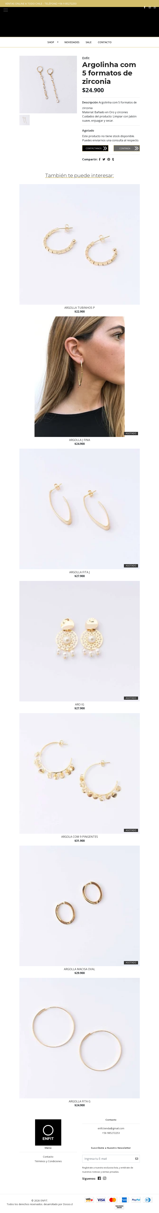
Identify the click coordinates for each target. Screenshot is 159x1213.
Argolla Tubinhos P (79, 307)
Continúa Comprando (125, 149)
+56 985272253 (111, 1133)
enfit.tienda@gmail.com (111, 1128)
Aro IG (79, 704)
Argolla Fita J (79, 572)
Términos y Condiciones (48, 1161)
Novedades (71, 42)
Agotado (88, 130)
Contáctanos (93, 148)
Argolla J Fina (79, 440)
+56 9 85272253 (67, 3)
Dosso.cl (68, 1203)
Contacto (105, 42)
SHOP (50, 42)
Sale (88, 42)
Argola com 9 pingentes (79, 837)
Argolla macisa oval (79, 969)
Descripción (90, 102)
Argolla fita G (79, 1101)
